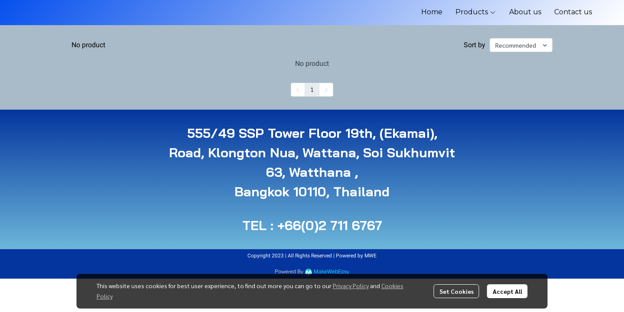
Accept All (507, 291)
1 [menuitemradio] (312, 89)
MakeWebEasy (331, 271)
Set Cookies (456, 291)
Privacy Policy (351, 285)
